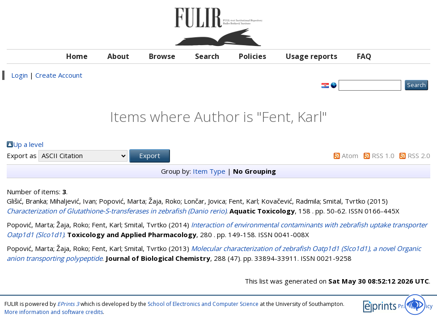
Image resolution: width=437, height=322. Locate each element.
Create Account (58, 75)
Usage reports (311, 56)
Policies (252, 56)
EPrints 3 (68, 304)
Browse (162, 56)
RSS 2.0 (418, 155)
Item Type (209, 171)
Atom (350, 155)
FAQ (364, 56)
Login (19, 75)
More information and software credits (53, 312)
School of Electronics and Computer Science (203, 304)
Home (77, 56)
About (118, 56)
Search (207, 56)
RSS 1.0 (383, 155)
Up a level (28, 144)
